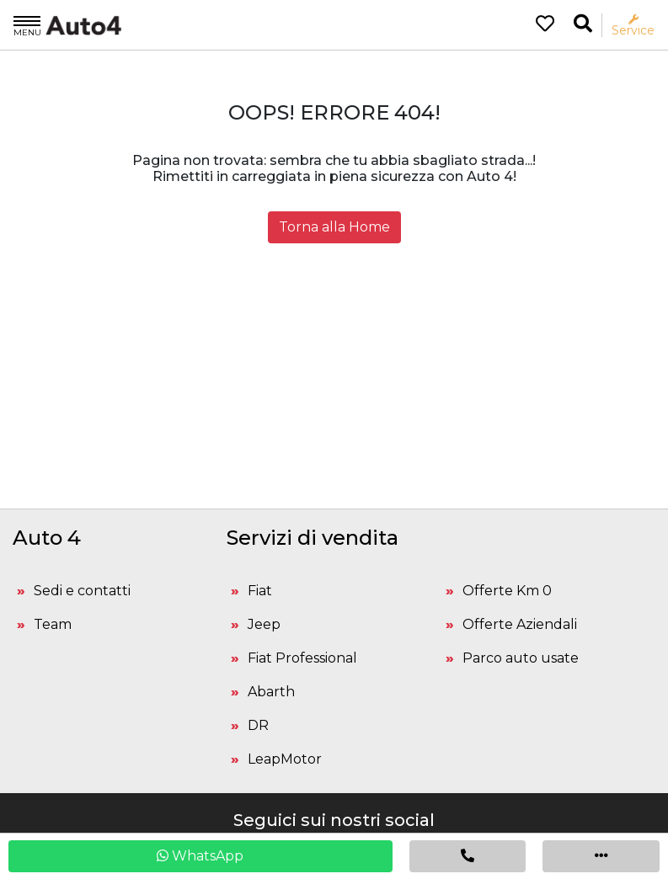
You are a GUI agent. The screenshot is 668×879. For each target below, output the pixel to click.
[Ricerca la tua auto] (583, 24)
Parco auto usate (520, 658)
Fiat (260, 591)
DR (258, 725)
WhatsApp (200, 856)
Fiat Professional (302, 658)
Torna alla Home (334, 227)
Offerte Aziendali (519, 624)
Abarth (271, 692)
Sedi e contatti (82, 591)
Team (53, 624)
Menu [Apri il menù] (27, 25)
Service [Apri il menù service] (633, 25)
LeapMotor (285, 759)
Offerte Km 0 (507, 591)
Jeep (264, 624)
